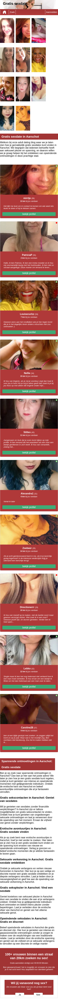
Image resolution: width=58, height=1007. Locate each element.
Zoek (12, 12)
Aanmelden (51, 12)
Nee (38, 995)
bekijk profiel (29, 214)
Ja (20, 995)
